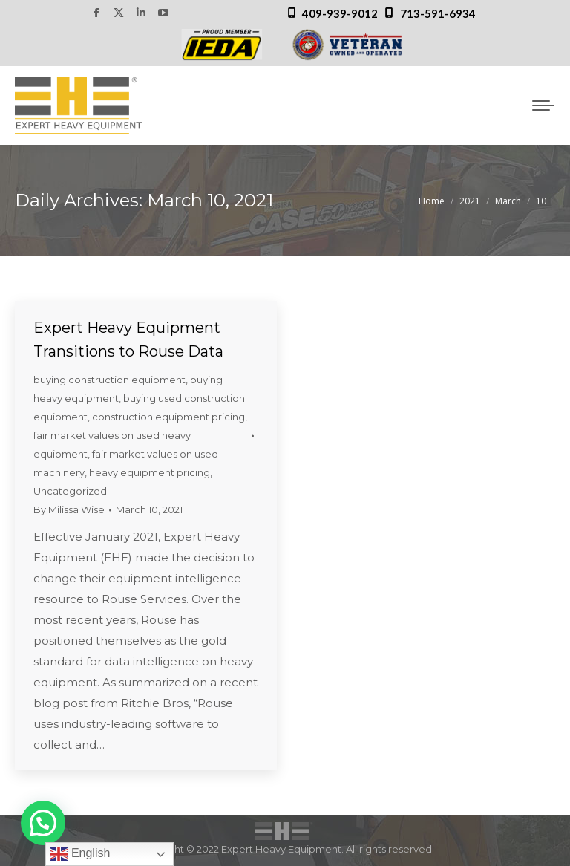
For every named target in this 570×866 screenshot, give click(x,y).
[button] (43, 823)
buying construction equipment (109, 379)
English (80, 854)
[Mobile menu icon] (543, 105)
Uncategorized (70, 491)
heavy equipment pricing (149, 472)
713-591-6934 (438, 13)
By (69, 509)
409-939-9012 (340, 13)
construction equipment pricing (168, 417)
